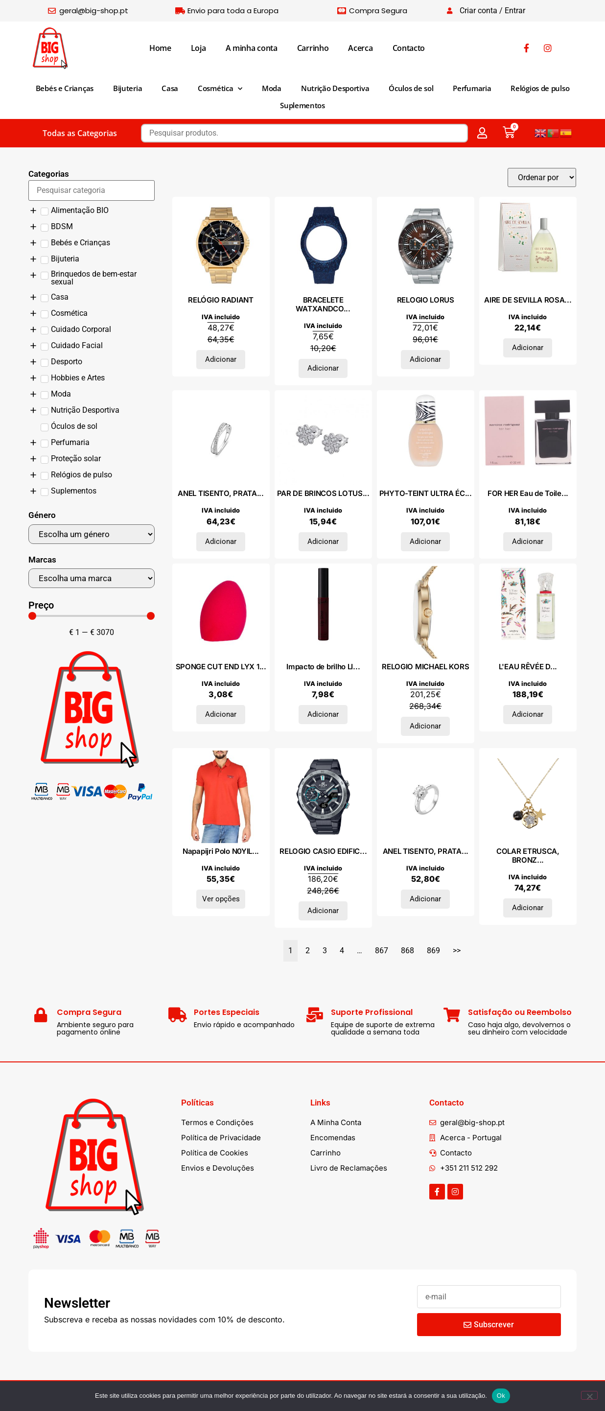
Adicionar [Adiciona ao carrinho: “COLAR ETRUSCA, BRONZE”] (527, 907)
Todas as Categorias (80, 133)
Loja (198, 48)
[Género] (91, 534)
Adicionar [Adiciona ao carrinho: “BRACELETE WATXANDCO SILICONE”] (323, 368)
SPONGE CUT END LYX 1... (221, 666)
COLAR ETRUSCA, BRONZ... (527, 856)
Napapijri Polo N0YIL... (221, 851)
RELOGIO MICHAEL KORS (425, 666)
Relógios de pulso (540, 88)
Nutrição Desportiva (335, 88)
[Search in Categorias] (91, 190)
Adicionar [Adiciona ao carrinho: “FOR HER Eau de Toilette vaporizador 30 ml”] (527, 541)
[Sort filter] (542, 177)
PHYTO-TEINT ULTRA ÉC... (425, 493)
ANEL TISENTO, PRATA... (220, 493)
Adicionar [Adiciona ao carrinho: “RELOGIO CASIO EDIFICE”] (323, 910)
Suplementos (302, 105)
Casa (170, 88)
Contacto (409, 48)
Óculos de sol (411, 88)
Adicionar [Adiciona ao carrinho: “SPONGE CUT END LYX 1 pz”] (220, 714)
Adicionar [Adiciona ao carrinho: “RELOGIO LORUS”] (425, 359)
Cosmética (220, 88)
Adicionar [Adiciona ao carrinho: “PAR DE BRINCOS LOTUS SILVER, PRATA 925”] (323, 541)
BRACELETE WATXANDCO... (323, 304)
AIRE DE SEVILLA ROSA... (527, 300)
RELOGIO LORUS (425, 300)
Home (160, 48)
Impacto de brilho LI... (323, 666)
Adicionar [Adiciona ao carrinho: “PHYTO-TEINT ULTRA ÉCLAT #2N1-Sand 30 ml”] (425, 541)
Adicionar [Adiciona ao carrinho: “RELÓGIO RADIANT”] (220, 359)
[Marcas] (91, 578)
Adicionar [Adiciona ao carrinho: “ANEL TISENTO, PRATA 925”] (220, 541)
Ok (501, 1395)
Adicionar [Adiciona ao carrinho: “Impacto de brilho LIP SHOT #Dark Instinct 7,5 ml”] (323, 714)
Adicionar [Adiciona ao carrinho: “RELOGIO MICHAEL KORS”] (425, 726)
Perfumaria (472, 88)
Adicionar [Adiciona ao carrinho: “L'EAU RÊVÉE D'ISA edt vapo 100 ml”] (527, 714)
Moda (271, 88)
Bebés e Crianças (64, 88)
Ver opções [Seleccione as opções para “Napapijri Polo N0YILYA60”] (221, 898)
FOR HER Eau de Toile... (528, 493)
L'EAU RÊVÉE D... (528, 666)
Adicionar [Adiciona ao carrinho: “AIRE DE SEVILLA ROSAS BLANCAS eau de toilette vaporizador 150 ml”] (527, 347)
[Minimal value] (91, 616)
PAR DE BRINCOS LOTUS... (323, 493)
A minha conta (252, 48)
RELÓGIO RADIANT (221, 300)
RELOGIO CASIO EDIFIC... (323, 851)
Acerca (360, 48)
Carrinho (313, 48)
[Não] (589, 1395)
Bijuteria (127, 88)
